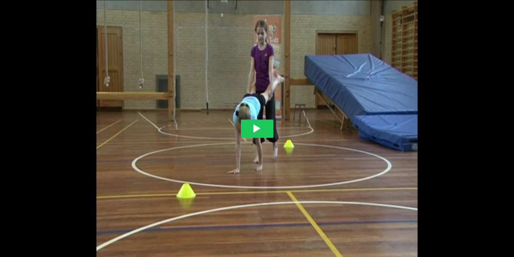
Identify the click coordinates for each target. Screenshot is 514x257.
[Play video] (257, 129)
